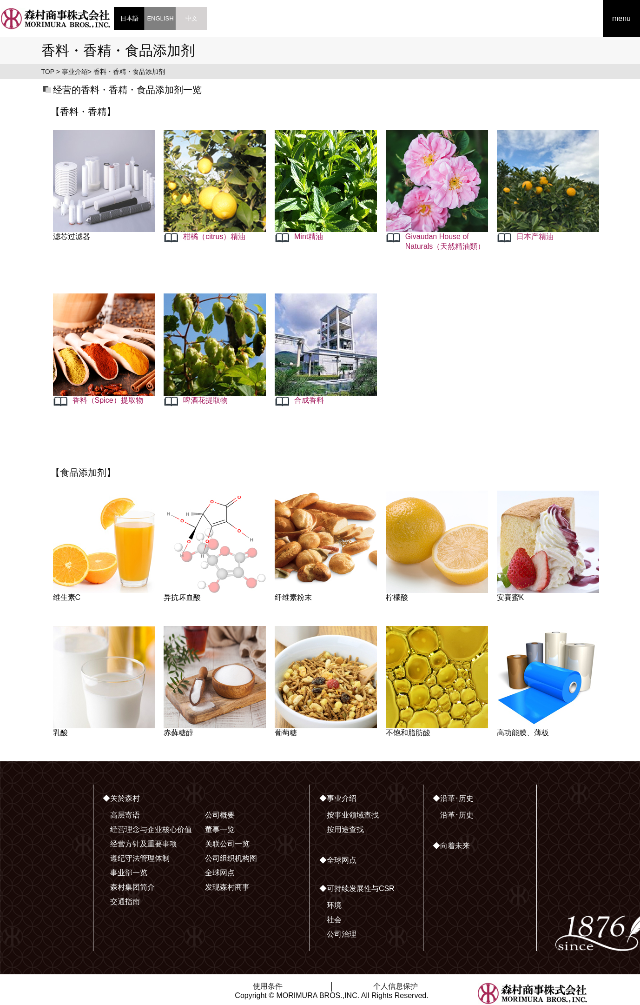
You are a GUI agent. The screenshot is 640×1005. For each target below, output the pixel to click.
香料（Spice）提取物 (108, 400)
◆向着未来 (451, 846)
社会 (334, 920)
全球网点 (220, 873)
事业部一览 (128, 873)
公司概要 (220, 815)
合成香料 (309, 400)
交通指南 (125, 901)
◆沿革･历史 (453, 798)
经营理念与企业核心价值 (151, 829)
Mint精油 (308, 236)
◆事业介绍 (337, 798)
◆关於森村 (121, 798)
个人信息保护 (395, 986)
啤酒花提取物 (205, 400)
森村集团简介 (132, 887)
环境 (334, 905)
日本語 (129, 18)
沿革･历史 (457, 815)
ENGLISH (160, 18)
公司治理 (341, 934)
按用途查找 (345, 829)
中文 (191, 18)
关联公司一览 (227, 844)
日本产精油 (535, 236)
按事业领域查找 (353, 815)
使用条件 (268, 986)
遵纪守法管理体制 (140, 858)
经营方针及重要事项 (143, 844)
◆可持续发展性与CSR (357, 888)
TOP (47, 71)
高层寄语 (125, 815)
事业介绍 (75, 71)
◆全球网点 (337, 860)
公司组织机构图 (231, 858)
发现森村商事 (227, 887)
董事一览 (220, 829)
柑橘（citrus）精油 (214, 236)
